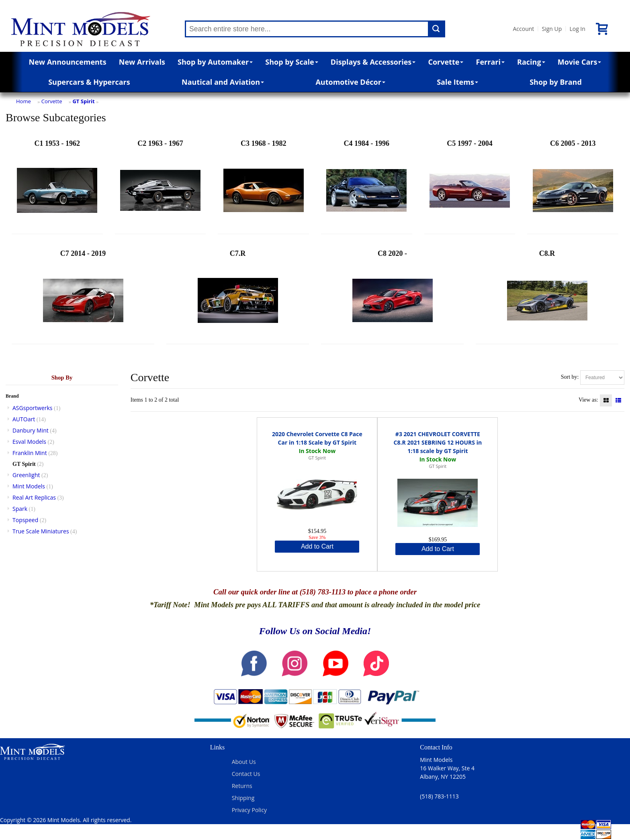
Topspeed (25, 520)
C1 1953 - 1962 (57, 185)
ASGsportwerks (32, 408)
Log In (577, 29)
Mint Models (28, 486)
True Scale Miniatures (40, 531)
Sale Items (457, 82)
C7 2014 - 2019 (83, 295)
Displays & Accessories (373, 62)
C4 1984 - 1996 (366, 185)
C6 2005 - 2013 (573, 185)
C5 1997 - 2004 (470, 185)
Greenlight (26, 475)
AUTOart (23, 419)
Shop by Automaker (215, 62)
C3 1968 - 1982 (263, 185)
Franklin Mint (29, 453)
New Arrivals (142, 62)
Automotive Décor (350, 82)
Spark (19, 508)
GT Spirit (83, 101)
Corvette (445, 62)
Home (23, 101)
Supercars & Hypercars (89, 82)
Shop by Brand (556, 82)
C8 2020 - (392, 295)
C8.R (547, 295)
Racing (531, 62)
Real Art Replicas (34, 497)
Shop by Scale (291, 62)
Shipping (243, 798)
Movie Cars (579, 62)
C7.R (238, 295)
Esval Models (29, 441)
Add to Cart (317, 546)
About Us (244, 762)
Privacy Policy (249, 810)
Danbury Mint (30, 430)
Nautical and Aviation (223, 82)
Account (523, 29)
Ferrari (490, 62)
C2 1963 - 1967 (160, 185)
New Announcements (67, 62)
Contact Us (246, 774)
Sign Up (552, 29)
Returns (242, 786)
